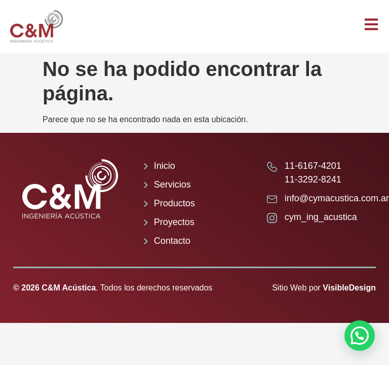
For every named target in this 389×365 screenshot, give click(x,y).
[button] (359, 335)
